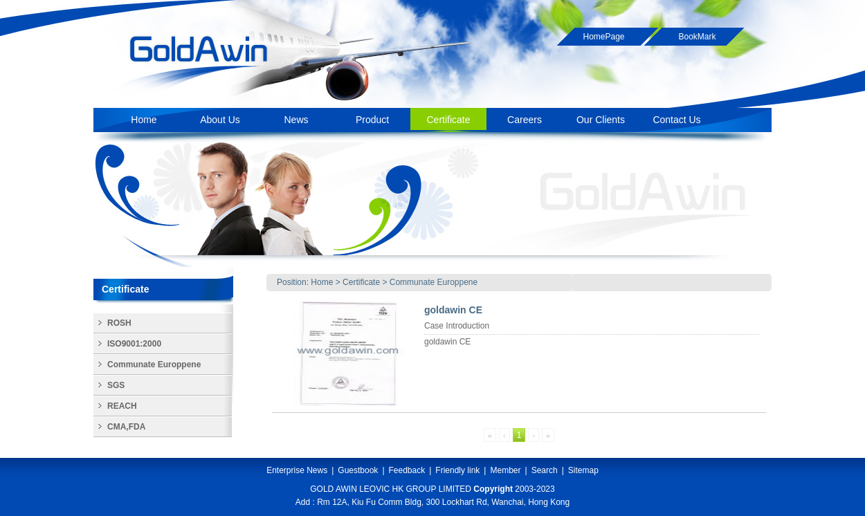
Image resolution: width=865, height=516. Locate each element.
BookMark (697, 37)
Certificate (361, 282)
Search (544, 470)
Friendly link (457, 470)
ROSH (119, 323)
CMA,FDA (126, 427)
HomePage (603, 37)
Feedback (407, 470)
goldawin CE (453, 309)
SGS (116, 385)
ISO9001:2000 (134, 344)
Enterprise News (296, 470)
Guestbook (358, 470)
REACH (122, 406)
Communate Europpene (433, 282)
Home (322, 282)
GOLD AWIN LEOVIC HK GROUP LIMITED (390, 489)
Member (505, 470)
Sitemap (583, 470)
